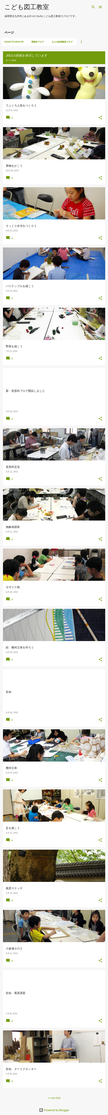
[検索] (93, 7)
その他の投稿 (54, 1098)
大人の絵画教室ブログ (62, 42)
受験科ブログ (37, 42)
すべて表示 (11, 60)
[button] (100, 117)
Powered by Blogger (54, 1110)
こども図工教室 (26, 6)
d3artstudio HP (14, 42)
